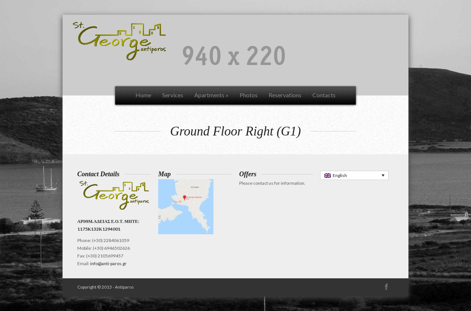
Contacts (324, 94)
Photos (249, 94)
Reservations (285, 94)
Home (143, 94)
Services (172, 94)
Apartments (211, 94)
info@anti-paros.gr (108, 263)
